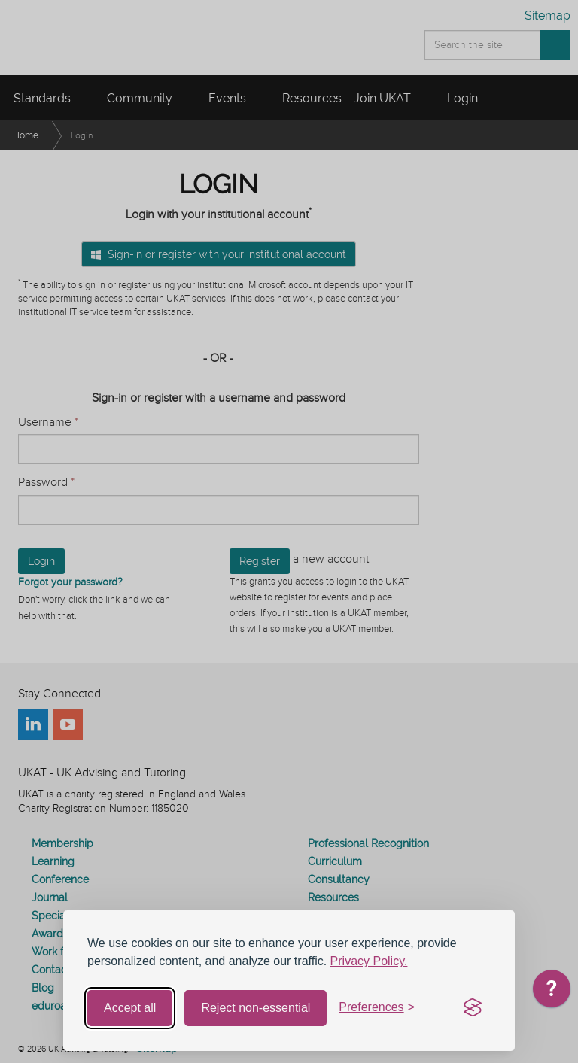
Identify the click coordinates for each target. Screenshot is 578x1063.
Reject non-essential (255, 1007)
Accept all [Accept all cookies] (130, 1007)
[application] (551, 992)
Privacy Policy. (369, 961)
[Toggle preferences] (377, 1008)
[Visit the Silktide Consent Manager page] (473, 1008)
